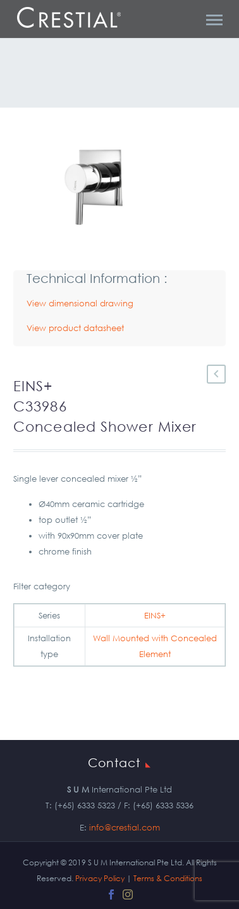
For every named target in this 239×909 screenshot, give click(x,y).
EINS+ (155, 615)
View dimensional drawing (80, 303)
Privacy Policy (100, 878)
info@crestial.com (124, 827)
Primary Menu (214, 20)
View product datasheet (75, 328)
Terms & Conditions (167, 878)
